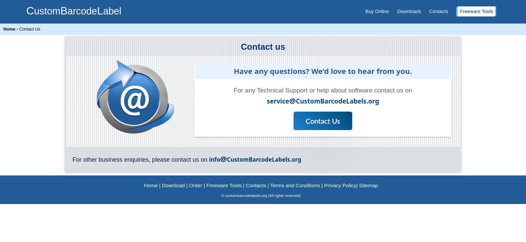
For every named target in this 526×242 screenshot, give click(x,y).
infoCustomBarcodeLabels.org (255, 159)
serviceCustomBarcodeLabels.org (323, 101)
